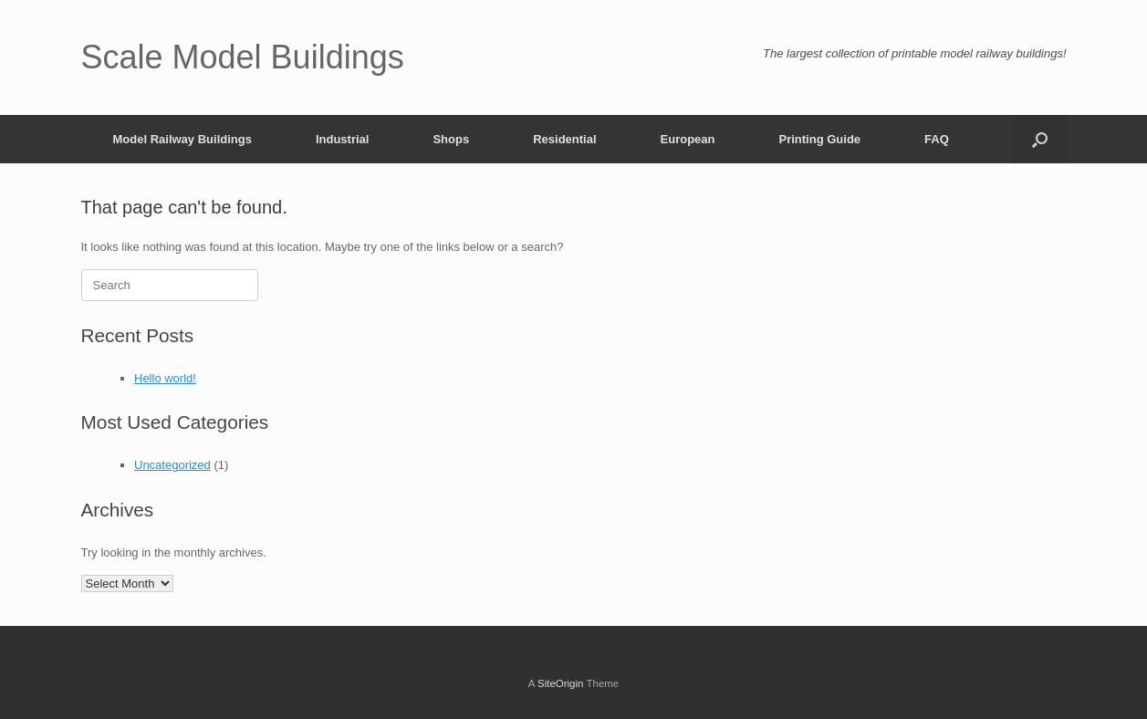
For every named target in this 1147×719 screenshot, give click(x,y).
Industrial (343, 139)
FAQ (936, 139)
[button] (1040, 139)
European (688, 139)
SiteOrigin (560, 683)
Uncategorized (172, 465)
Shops (451, 139)
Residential (564, 139)
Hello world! (165, 378)
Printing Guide (820, 139)
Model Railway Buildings (182, 139)
